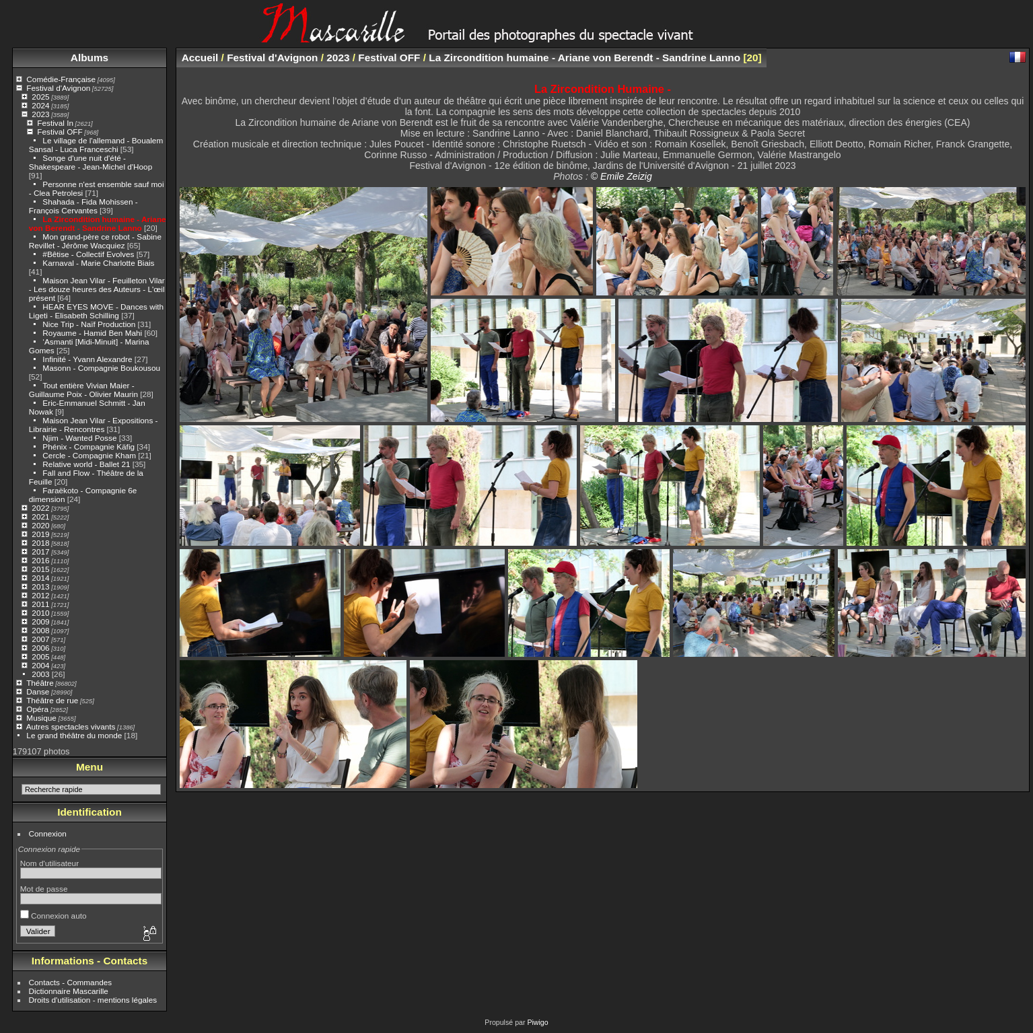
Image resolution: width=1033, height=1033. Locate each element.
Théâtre (40, 682)
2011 (40, 604)
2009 (40, 621)
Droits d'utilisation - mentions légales (93, 999)
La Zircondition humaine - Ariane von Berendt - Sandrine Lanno (97, 223)
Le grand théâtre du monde (74, 735)
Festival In (55, 122)
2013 (40, 586)
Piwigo (537, 1022)
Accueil (200, 57)
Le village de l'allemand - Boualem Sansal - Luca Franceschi (96, 144)
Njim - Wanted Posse (79, 437)
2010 (40, 612)
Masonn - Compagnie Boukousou (101, 367)
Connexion (48, 833)
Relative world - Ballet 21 (86, 464)
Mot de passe (44, 888)
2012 (40, 595)
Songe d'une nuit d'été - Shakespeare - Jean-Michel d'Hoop (90, 162)
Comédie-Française (61, 79)
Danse (37, 691)
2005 (40, 656)
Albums (89, 57)
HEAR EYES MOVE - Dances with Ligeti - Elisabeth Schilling (96, 311)
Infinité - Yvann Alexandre (87, 359)
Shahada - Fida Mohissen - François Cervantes (83, 206)
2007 (40, 639)
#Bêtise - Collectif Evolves (88, 254)
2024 (40, 105)
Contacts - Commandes (70, 982)
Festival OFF (59, 131)
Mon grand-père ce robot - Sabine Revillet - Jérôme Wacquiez (95, 241)
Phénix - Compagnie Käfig (88, 446)
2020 (40, 525)
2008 (40, 630)
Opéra (37, 709)
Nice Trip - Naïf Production (88, 324)
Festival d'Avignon (58, 87)
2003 (40, 674)
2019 (40, 534)
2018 (40, 542)
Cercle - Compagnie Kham (89, 455)
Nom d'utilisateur (49, 863)
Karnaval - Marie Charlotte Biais (98, 262)
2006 (40, 647)
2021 (40, 516)
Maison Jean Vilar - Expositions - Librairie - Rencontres (93, 424)
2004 (40, 665)
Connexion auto (53, 915)
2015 (40, 569)
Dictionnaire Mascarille (68, 991)
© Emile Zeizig (621, 176)
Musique (41, 717)
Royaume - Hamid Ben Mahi (92, 332)
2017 (40, 551)
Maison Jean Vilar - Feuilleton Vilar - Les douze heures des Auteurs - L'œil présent (97, 289)
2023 (40, 114)
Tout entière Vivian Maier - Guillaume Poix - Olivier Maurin (83, 389)
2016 (40, 560)
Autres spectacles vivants (71, 726)
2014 (40, 577)
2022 (40, 507)
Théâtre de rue (52, 700)
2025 (40, 96)
